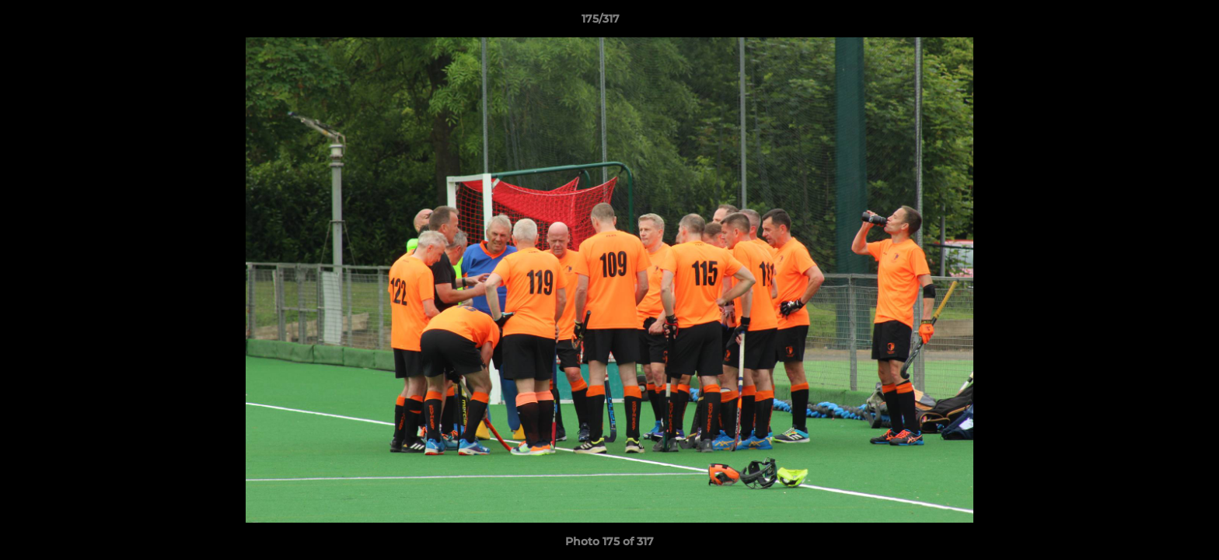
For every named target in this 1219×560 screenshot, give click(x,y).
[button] (1153, 23)
